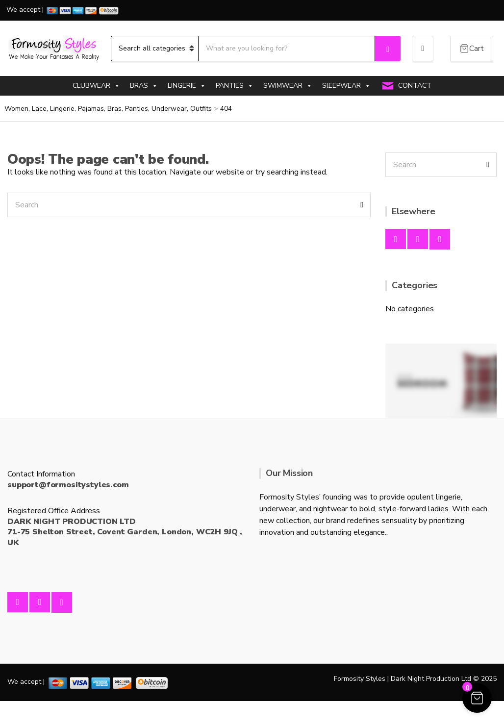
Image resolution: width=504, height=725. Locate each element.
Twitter (439, 239)
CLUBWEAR (96, 86)
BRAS (144, 86)
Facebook (395, 239)
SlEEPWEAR (346, 86)
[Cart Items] (471, 48)
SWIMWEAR (287, 86)
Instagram (417, 239)
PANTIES (234, 86)
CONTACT (414, 85)
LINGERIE (187, 86)
